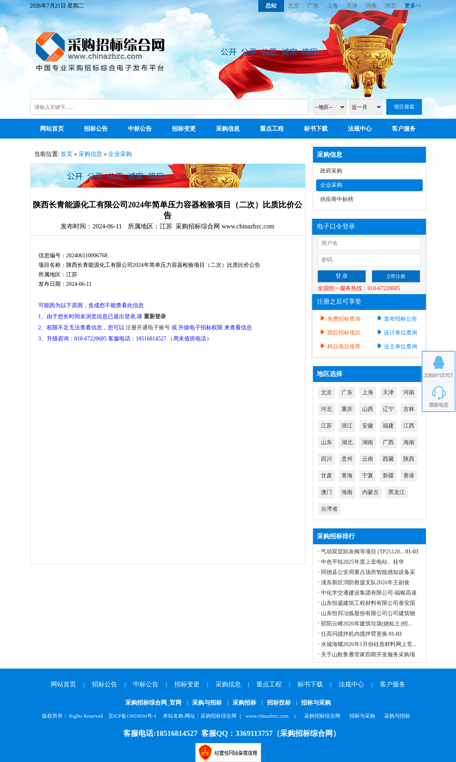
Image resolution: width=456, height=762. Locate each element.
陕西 (408, 459)
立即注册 (395, 276)
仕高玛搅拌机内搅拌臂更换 (354, 634)
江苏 (326, 426)
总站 (271, 6)
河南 (371, 6)
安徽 (367, 426)
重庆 (347, 409)
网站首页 (52, 128)
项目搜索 (404, 107)
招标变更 (184, 128)
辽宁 (388, 409)
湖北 (347, 442)
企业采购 (120, 154)
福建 (388, 426)
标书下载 (316, 128)
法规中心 (360, 128)
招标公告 (96, 128)
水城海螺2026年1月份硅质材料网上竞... (369, 644)
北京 (293, 6)
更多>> (413, 6)
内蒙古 (370, 492)
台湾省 (329, 509)
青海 (347, 476)
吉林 (408, 409)
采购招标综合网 (322, 716)
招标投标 (279, 702)
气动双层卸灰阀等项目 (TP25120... (362, 552)
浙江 (347, 426)
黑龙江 (396, 492)
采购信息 (228, 128)
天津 (351, 6)
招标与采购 (316, 702)
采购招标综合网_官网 (153, 702)
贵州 (347, 459)
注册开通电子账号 (148, 328)
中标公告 (140, 128)
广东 (313, 6)
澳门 (326, 492)
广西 (388, 442)
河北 (390, 6)
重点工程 (272, 128)
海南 (408, 442)
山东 (326, 442)
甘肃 (326, 476)
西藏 (388, 459)
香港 (408, 476)
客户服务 (404, 128)
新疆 (388, 476)
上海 (332, 6)
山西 (367, 409)
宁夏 (367, 476)
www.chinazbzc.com (267, 716)
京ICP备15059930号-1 (132, 716)
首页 (67, 154)
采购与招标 (207, 702)
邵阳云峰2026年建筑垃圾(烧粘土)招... (366, 624)
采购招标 (244, 702)
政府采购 (331, 171)
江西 (408, 426)
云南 (367, 459)
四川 (326, 459)
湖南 (367, 442)
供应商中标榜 (336, 199)
